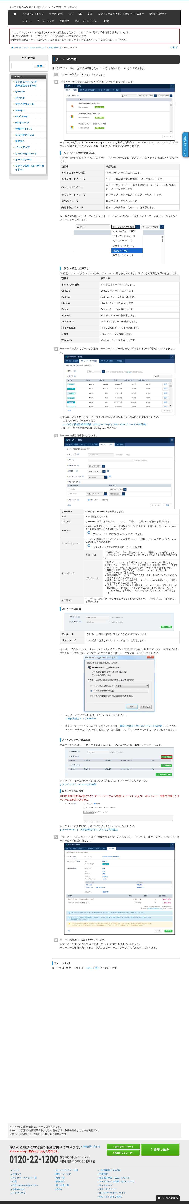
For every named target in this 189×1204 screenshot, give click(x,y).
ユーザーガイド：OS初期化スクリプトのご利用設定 (90, 829)
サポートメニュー (108, 1189)
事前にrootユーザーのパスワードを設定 (141, 726)
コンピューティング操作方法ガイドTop (26, 83)
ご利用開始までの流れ (110, 1170)
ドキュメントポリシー (87, 21)
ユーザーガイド (45, 21)
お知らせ (16, 1174)
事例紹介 (60, 1181)
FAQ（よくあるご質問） (111, 1197)
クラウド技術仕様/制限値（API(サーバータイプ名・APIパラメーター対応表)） (106, 424)
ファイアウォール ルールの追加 (79, 784)
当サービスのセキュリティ (25, 1185)
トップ (15, 1170)
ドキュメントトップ (33, 13)
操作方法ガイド (55, 48)
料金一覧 (60, 1178)
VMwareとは (18, 1189)
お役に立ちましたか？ (185, 144)
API (71, 13)
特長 (14, 1181)
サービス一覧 (56, 13)
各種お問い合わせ (91, 1146)
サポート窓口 (92, 968)
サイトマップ (105, 1185)
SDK (90, 13)
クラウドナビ (19, 1193)
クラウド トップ (21, 48)
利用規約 (103, 1174)
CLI (80, 13)
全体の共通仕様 (157, 13)
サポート (27, 21)
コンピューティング (38, 48)
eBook (59, 1189)
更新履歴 (64, 21)
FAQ (106, 21)
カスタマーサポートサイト (112, 1193)
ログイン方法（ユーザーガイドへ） (29, 167)
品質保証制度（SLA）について (114, 1178)
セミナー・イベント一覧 (24, 1178)
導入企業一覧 (62, 1185)
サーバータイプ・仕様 (67, 1170)
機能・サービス (63, 1174)
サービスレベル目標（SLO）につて (116, 1181)
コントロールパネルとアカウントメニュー (121, 13)
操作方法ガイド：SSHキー (82, 718)
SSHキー (20, 110)
